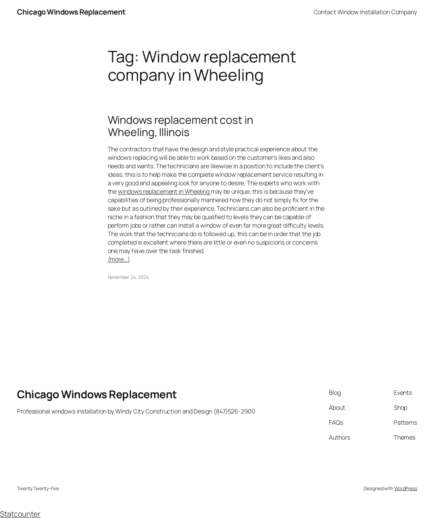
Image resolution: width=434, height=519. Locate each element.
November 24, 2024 (128, 277)
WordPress (405, 488)
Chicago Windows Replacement (71, 12)
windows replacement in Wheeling (164, 191)
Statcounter (20, 514)
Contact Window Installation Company (365, 12)
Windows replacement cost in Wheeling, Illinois (180, 126)
